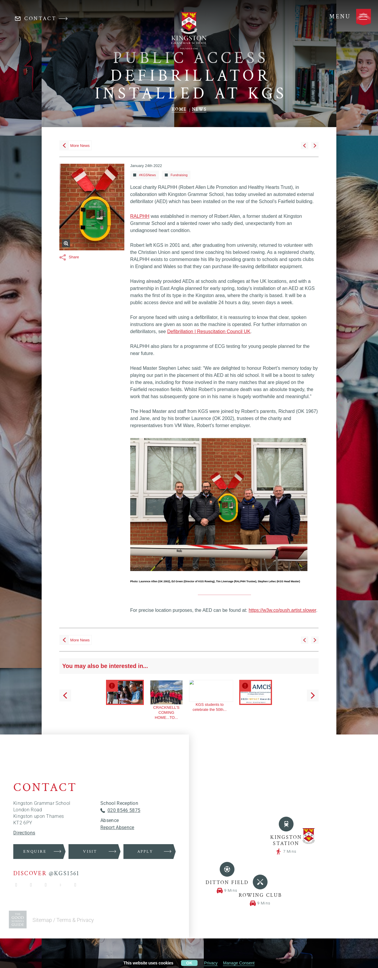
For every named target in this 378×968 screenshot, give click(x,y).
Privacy (211, 963)
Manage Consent (239, 963)
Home (179, 894)
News (199, 894)
